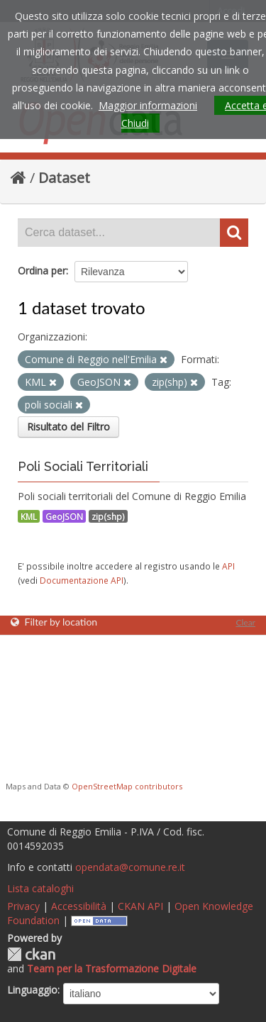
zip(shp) (108, 516)
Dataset (64, 177)
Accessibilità (78, 906)
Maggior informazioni (148, 105)
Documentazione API (81, 580)
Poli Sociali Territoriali (83, 466)
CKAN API (140, 906)
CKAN (31, 954)
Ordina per (42, 270)
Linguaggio (32, 989)
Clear (245, 622)
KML (29, 516)
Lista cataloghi (40, 888)
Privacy (23, 906)
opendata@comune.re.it (130, 867)
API (228, 566)
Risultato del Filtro (68, 426)
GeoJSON (64, 516)
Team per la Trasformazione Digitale (111, 968)
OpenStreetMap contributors (127, 786)
